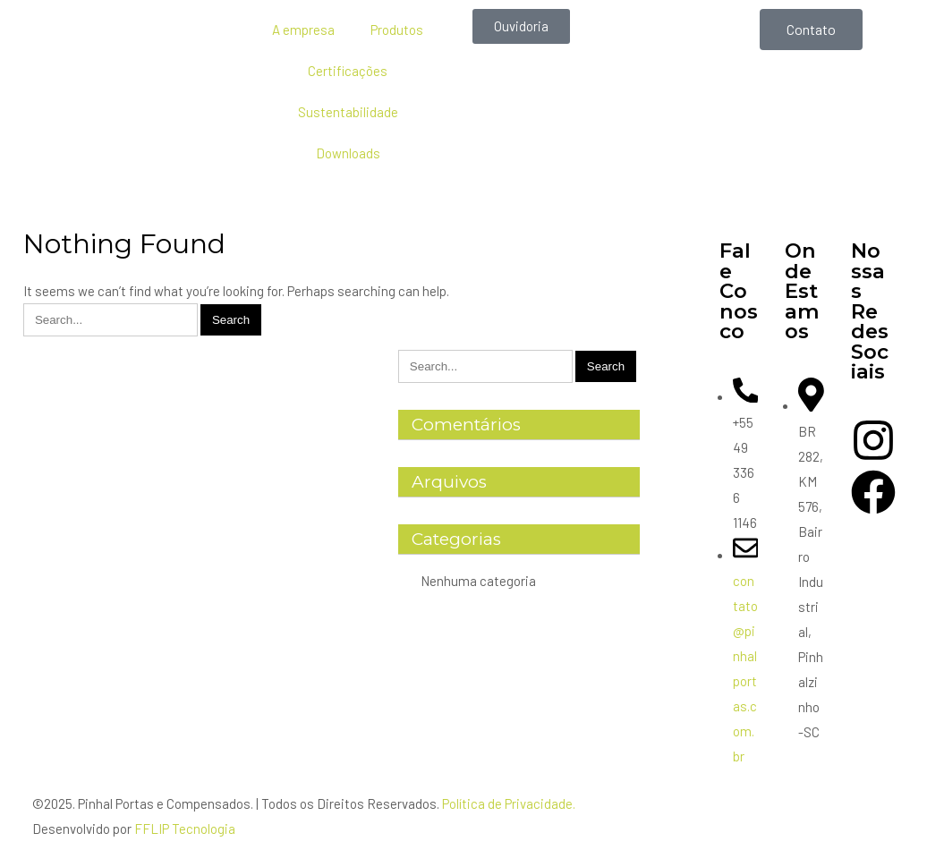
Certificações (347, 71)
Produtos (396, 29)
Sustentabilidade (348, 112)
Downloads (348, 153)
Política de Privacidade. (508, 803)
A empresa (303, 29)
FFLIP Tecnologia (184, 828)
